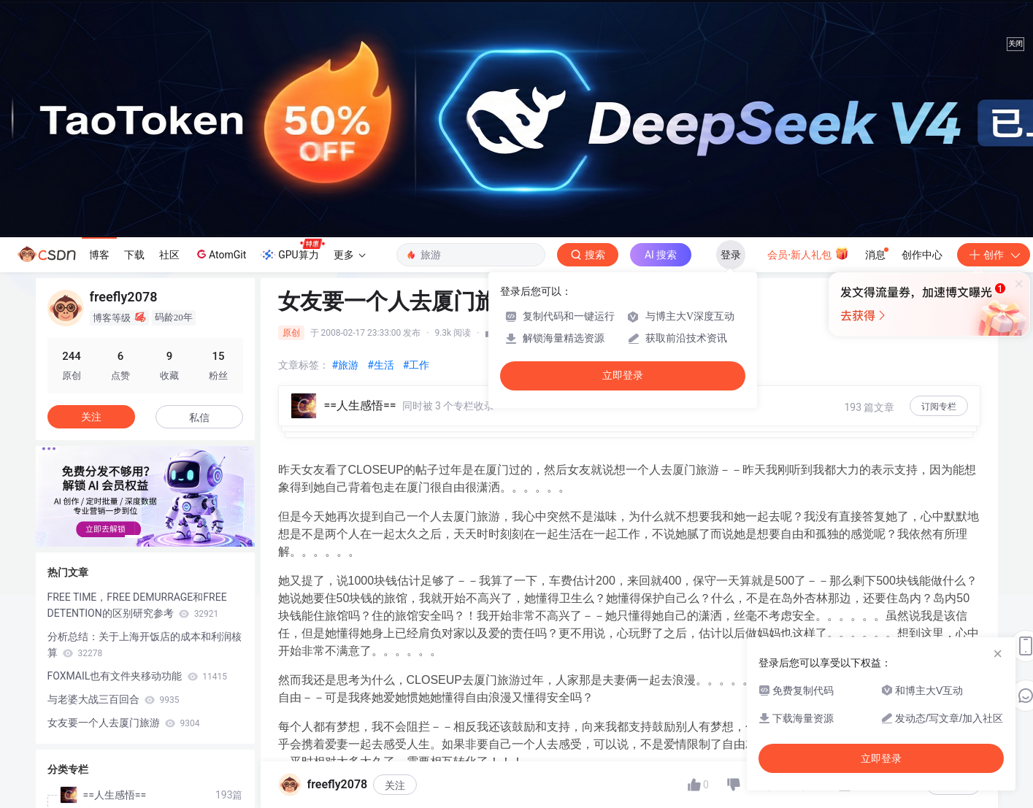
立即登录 (622, 375)
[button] (133, 536)
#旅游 (345, 365)
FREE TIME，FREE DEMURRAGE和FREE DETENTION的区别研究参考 (137, 605)
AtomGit (220, 254)
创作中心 (922, 255)
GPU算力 (292, 250)
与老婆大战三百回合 (113, 699)
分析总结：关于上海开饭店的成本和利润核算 (144, 644)
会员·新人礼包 (807, 253)
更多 (350, 255)
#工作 (416, 365)
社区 (169, 255)
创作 (993, 255)
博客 (99, 255)
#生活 (380, 365)
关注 (395, 785)
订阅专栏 (938, 406)
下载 (134, 255)
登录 (731, 255)
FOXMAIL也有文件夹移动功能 (137, 676)
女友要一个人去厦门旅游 (123, 722)
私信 (199, 417)
